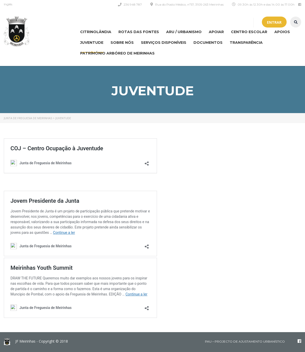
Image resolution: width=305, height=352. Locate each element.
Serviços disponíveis (163, 42)
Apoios (282, 32)
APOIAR (216, 32)
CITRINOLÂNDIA (95, 32)
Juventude (91, 42)
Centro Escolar (249, 32)
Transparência (246, 42)
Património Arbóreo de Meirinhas (117, 53)
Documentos (208, 42)
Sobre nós (122, 42)
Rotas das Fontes (138, 32)
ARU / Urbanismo (184, 32)
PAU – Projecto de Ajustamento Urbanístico (245, 341)
